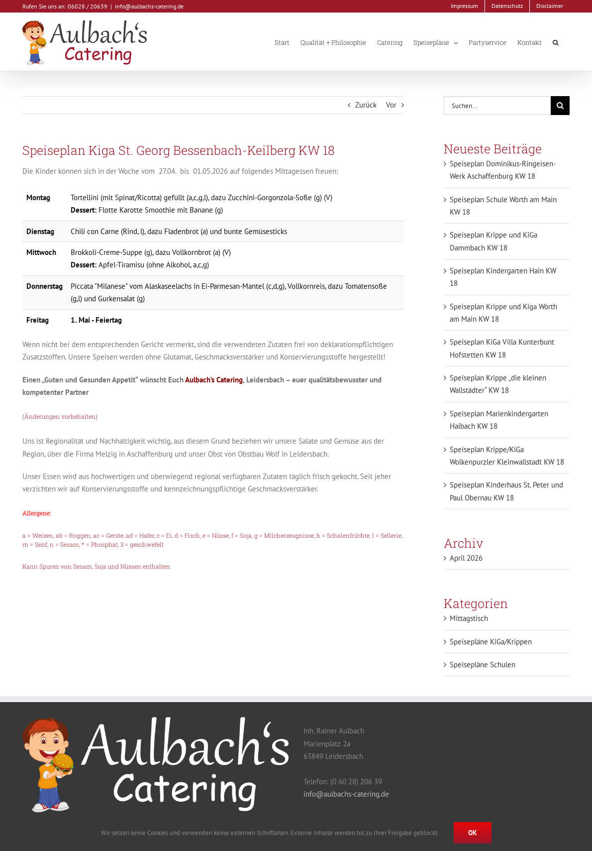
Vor (391, 105)
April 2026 (466, 558)
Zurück (366, 105)
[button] (556, 42)
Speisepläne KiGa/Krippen (491, 641)
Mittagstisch (469, 618)
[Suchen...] (497, 105)
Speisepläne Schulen (482, 664)
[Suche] (560, 105)
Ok (472, 832)
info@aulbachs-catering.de (149, 6)
